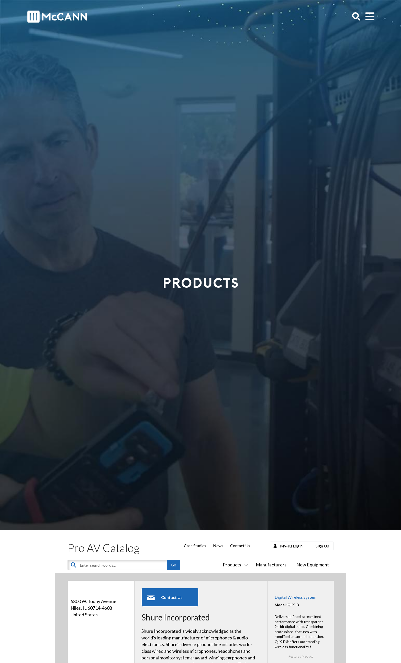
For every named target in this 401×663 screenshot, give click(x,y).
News (218, 545)
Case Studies (195, 545)
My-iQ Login (291, 545)
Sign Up (322, 545)
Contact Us (240, 545)
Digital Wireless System (295, 597)
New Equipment (312, 564)
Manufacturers (271, 564)
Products (234, 564)
